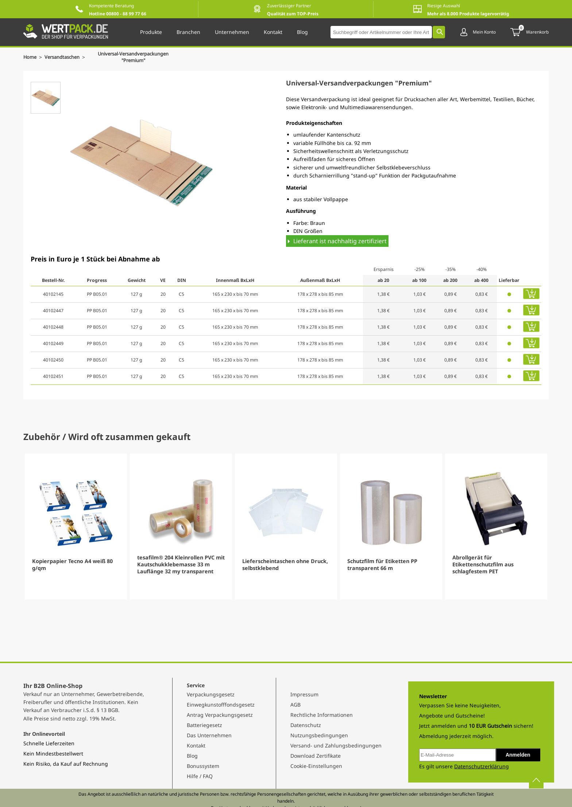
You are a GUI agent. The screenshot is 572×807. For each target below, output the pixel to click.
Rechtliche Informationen (321, 714)
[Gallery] (286, 527)
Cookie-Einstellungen (316, 765)
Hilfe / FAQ (200, 776)
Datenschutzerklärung (481, 766)
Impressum (304, 694)
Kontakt (196, 745)
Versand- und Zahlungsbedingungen (336, 745)
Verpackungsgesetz (211, 694)
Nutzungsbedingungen (319, 735)
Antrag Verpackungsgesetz (220, 714)
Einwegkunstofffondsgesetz (221, 704)
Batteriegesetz (204, 725)
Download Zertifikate (315, 755)
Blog (192, 755)
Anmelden (518, 755)
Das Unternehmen (209, 735)
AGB (295, 704)
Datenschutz (305, 725)
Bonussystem (203, 765)
